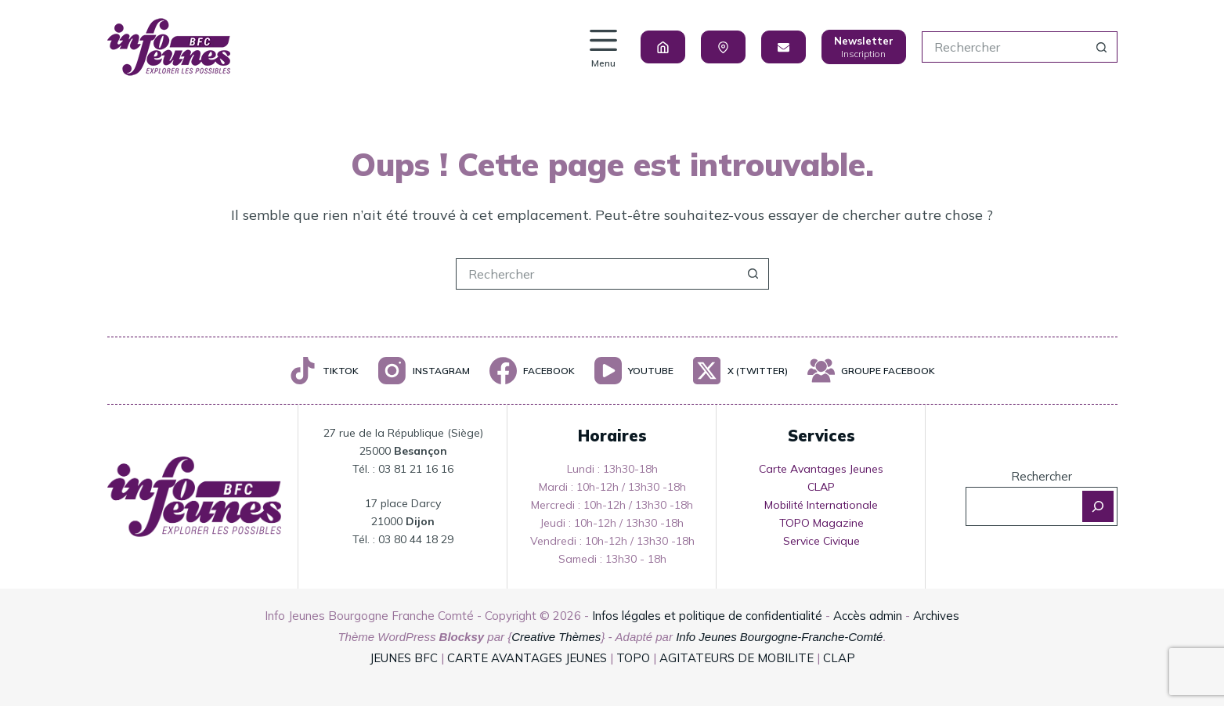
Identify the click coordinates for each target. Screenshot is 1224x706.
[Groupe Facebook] (871, 370)
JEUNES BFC (404, 657)
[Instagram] (423, 370)
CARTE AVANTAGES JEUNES (525, 657)
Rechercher (1041, 476)
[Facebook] (532, 370)
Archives (936, 615)
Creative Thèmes (556, 636)
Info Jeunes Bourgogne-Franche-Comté (779, 636)
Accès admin (867, 615)
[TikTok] (324, 370)
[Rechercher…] (1004, 47)
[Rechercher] (1098, 506)
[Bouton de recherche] (1101, 47)
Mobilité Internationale (821, 505)
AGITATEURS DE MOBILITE (736, 657)
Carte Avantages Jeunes (821, 469)
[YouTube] (633, 370)
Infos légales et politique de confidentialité (707, 615)
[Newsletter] (863, 47)
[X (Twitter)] (740, 370)
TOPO (633, 657)
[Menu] (603, 47)
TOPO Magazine (821, 523)
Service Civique (821, 541)
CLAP (821, 487)
